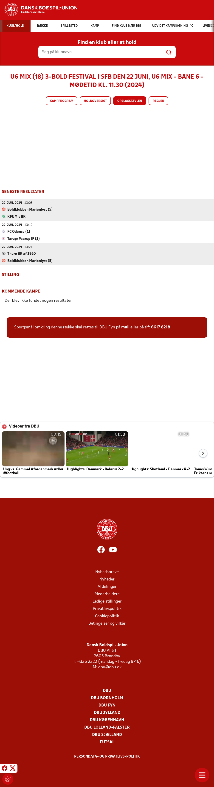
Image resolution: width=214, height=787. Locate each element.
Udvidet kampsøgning (172, 25)
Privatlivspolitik (107, 609)
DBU (107, 690)
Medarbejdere (107, 594)
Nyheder (107, 579)
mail (125, 327)
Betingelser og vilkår (107, 623)
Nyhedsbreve (107, 572)
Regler (158, 101)
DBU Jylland (107, 713)
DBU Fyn (107, 705)
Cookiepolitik (107, 616)
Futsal (107, 742)
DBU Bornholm (107, 698)
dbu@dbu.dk (109, 667)
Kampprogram (61, 101)
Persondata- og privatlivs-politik (107, 756)
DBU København (107, 720)
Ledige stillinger (107, 601)
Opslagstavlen (129, 101)
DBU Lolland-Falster (107, 727)
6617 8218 (160, 327)
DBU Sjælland (107, 735)
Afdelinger (107, 587)
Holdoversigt (95, 101)
